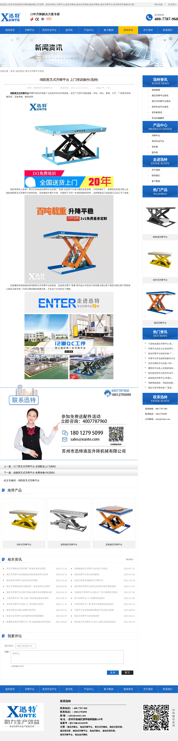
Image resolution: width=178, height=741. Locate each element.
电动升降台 (95, 731)
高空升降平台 (66, 735)
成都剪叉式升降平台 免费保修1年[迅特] (34, 472)
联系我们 (172, 4)
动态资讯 (20, 71)
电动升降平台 (86, 727)
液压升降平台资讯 (160, 95)
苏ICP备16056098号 (79, 723)
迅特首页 (10, 30)
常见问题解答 (158, 118)
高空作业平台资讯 (160, 107)
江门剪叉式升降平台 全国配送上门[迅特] (34, 466)
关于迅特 (148, 30)
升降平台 (29, 30)
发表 (113, 672)
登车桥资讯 (157, 112)
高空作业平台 (49, 30)
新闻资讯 (128, 30)
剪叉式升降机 (101, 727)
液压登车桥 (65, 731)
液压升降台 (72, 727)
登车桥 (155, 147)
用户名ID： (10, 646)
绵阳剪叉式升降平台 (28, 480)
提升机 (69, 30)
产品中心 (89, 30)
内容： (8, 652)
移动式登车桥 (108, 731)
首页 (12, 71)
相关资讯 (15, 559)
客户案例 (108, 30)
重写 (127, 672)
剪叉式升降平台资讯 (34, 71)
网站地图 (158, 4)
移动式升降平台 (80, 731)
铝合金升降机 (81, 735)
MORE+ (130, 559)
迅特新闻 (156, 90)
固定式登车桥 (116, 727)
